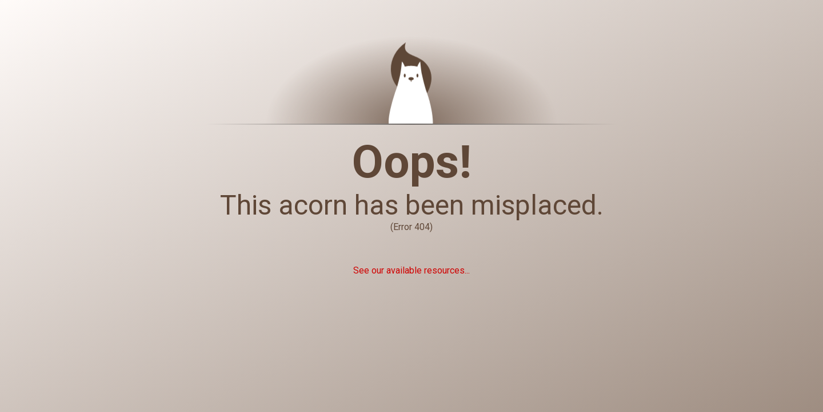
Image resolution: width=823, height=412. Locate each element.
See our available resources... (411, 270)
